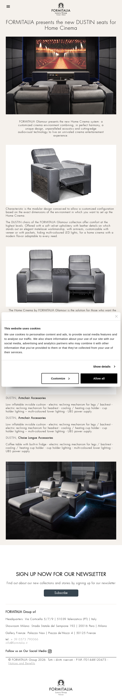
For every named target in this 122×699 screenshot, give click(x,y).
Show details (102, 366)
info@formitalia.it (16, 643)
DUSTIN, (11, 398)
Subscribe (61, 593)
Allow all (99, 378)
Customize (60, 378)
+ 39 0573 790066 (24, 639)
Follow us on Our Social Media (29, 651)
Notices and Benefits (21, 663)
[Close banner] (116, 316)
